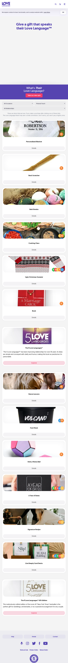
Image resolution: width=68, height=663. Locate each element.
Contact (55, 637)
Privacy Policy (34, 650)
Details (34, 148)
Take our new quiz (34, 95)
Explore (34, 363)
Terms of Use (24, 650)
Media (34, 637)
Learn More (47, 12)
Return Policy (44, 650)
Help (12, 637)
